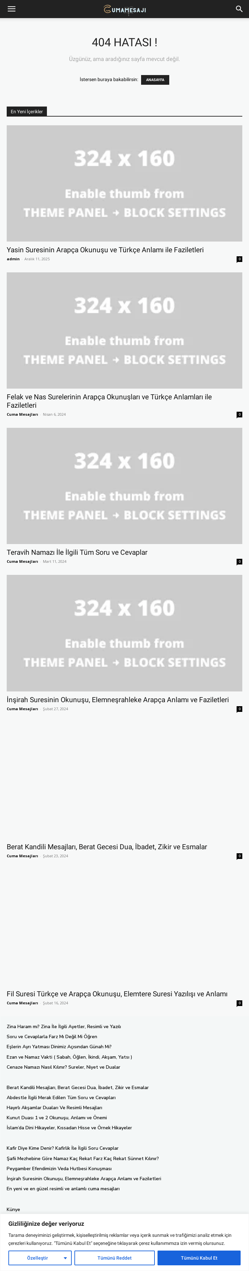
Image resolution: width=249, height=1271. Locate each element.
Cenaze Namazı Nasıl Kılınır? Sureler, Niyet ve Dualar (63, 1067)
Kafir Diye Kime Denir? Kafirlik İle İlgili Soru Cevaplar (63, 1148)
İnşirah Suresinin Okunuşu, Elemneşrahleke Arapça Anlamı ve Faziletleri (118, 700)
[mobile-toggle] (11, 9)
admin (13, 258)
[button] (239, 9)
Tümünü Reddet (115, 1258)
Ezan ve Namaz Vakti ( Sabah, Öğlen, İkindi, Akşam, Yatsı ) (69, 1057)
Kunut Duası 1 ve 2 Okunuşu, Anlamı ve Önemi (57, 1118)
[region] (124, 1242)
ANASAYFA (155, 80)
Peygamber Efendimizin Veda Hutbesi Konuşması (59, 1168)
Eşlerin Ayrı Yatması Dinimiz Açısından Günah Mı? (59, 1047)
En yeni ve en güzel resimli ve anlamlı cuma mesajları (63, 1189)
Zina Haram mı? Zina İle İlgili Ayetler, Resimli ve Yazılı (64, 1026)
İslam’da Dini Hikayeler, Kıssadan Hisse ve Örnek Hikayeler (69, 1128)
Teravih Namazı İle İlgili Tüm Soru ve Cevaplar (77, 552)
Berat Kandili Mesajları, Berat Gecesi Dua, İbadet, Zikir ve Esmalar (107, 847)
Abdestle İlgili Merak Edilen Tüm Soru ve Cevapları (61, 1097)
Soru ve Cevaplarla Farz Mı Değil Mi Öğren (52, 1036)
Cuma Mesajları (22, 414)
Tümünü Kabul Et (199, 1258)
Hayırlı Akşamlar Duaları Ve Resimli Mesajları (54, 1108)
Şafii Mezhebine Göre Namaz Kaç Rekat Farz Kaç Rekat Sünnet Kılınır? (83, 1158)
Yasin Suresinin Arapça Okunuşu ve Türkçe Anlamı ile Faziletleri (105, 250)
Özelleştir (37, 1258)
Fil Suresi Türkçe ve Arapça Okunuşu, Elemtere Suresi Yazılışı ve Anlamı (117, 994)
